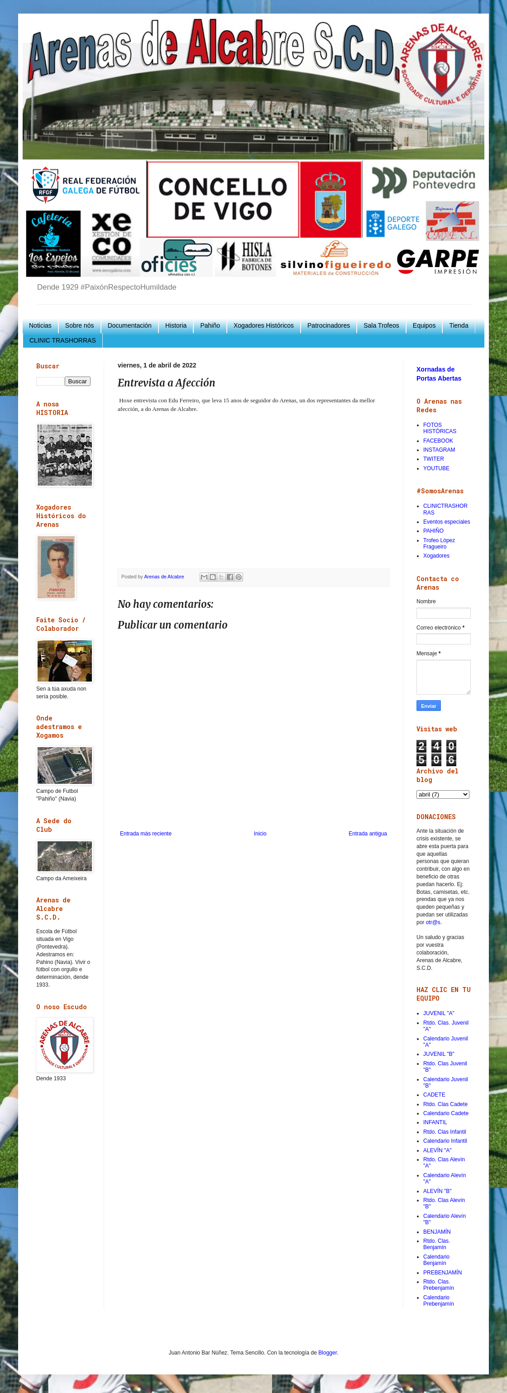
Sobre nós (79, 325)
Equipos (424, 325)
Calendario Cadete (446, 1113)
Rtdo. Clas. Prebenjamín (438, 1285)
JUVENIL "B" (438, 1054)
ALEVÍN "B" (437, 1191)
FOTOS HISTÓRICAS (439, 428)
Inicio (260, 833)
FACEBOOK (438, 441)
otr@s (433, 922)
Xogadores (436, 556)
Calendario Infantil (445, 1141)
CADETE (434, 1095)
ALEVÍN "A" (437, 1150)
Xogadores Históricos (264, 325)
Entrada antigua (368, 833)
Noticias (40, 325)
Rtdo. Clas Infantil (444, 1132)
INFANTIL (435, 1122)
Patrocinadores (328, 325)
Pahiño (210, 325)
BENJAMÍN (437, 1232)
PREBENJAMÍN (442, 1272)
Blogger (327, 1353)
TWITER (433, 459)
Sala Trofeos (381, 325)
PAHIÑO (433, 531)
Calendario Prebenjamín (438, 1300)
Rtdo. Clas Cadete (445, 1104)
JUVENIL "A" (438, 1013)
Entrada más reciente (146, 833)
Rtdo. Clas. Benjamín (436, 1244)
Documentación (130, 325)
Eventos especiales (446, 522)
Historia (176, 325)
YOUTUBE (436, 468)
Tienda (458, 325)
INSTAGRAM (439, 450)
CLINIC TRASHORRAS (62, 340)
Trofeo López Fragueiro (439, 543)
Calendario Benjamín (436, 1260)
